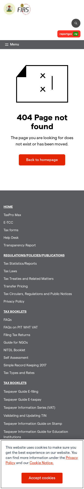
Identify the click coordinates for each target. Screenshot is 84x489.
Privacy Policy (14, 301)
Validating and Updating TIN (25, 415)
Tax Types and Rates (19, 373)
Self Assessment (16, 357)
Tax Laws (10, 271)
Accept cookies (42, 478)
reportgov (69, 34)
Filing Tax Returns (17, 335)
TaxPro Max (12, 215)
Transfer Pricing (16, 286)
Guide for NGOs (16, 342)
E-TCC (8, 222)
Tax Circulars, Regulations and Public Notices (38, 294)
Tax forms (11, 230)
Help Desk (11, 237)
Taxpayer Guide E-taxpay (22, 399)
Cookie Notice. (42, 463)
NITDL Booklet (14, 350)
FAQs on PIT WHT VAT (21, 327)
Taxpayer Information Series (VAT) (29, 407)
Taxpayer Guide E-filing (21, 391)
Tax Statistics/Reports (20, 263)
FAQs (8, 320)
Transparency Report (20, 245)
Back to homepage (42, 160)
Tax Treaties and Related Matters (29, 279)
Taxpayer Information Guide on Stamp (33, 423)
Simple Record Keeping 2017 (25, 365)
